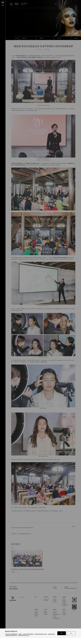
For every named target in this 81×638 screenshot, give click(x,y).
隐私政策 (27, 635)
